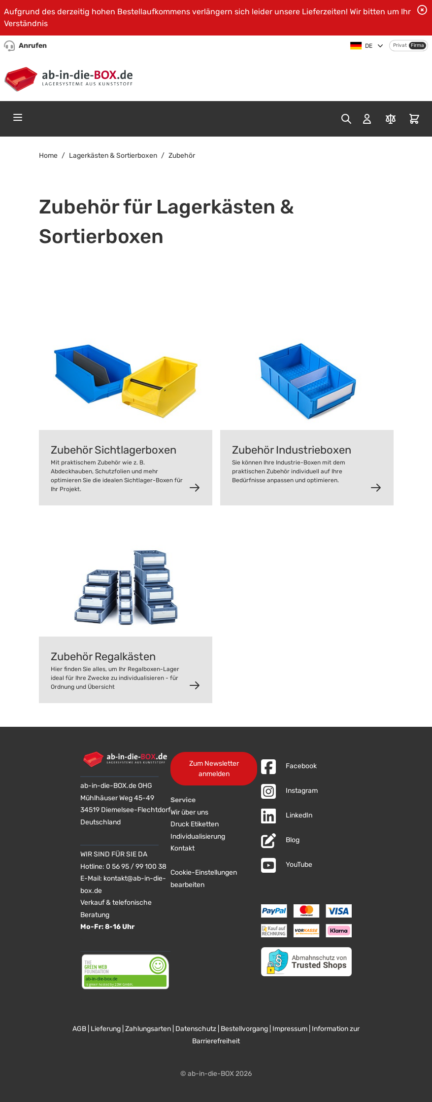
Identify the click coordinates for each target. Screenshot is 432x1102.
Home (48, 155)
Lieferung (106, 1029)
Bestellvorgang (244, 1029)
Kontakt (182, 848)
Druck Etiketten (194, 824)
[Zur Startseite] (70, 77)
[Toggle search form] (346, 119)
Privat (400, 45)
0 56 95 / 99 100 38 (136, 866)
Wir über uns (189, 812)
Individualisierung (197, 836)
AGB (79, 1029)
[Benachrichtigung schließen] (422, 10)
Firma (417, 45)
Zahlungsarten (148, 1029)
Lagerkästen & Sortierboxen (113, 155)
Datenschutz (195, 1029)
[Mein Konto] (367, 119)
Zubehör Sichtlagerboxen (113, 450)
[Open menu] (18, 117)
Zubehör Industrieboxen (291, 450)
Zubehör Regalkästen (103, 656)
